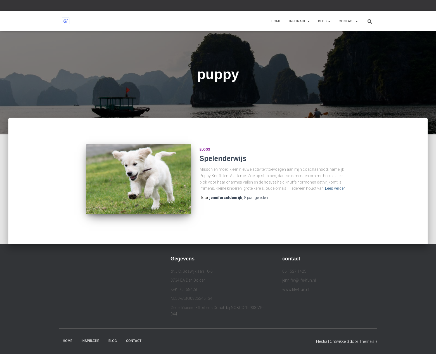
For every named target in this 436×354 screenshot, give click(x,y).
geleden (256, 197)
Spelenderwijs (223, 158)
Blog (324, 21)
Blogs (205, 149)
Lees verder (335, 188)
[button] (308, 21)
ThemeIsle (368, 341)
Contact (348, 21)
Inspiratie (299, 21)
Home (276, 21)
